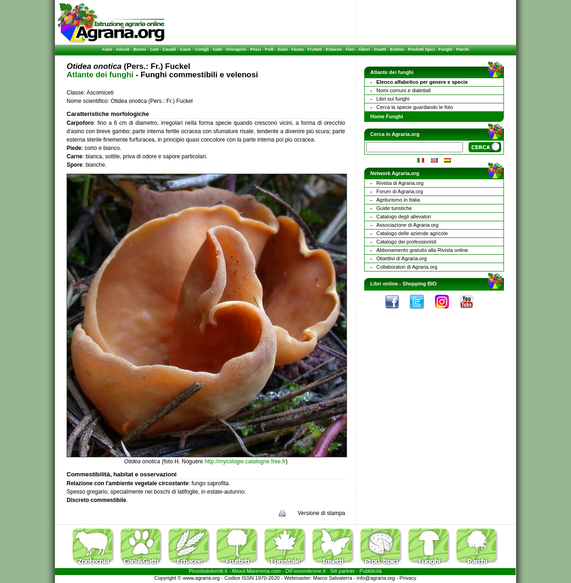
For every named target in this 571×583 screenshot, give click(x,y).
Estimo (397, 49)
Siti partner (342, 571)
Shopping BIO (419, 283)
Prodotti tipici (421, 49)
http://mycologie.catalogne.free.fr (245, 461)
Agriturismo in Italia (398, 200)
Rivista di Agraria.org (400, 183)
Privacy (408, 578)
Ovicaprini (236, 49)
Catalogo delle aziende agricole (412, 233)
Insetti (380, 49)
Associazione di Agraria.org (407, 225)
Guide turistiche (394, 208)
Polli (269, 49)
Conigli (202, 49)
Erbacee (334, 49)
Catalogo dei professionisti (406, 241)
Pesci (255, 49)
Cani (154, 49)
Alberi (364, 49)
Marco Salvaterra (332, 578)
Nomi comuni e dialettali (403, 90)
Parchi (462, 49)
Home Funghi (386, 116)
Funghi (445, 49)
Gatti (218, 49)
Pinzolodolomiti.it (208, 571)
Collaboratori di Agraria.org (406, 267)
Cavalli (169, 49)
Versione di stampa (321, 513)
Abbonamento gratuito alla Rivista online (422, 250)
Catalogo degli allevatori (403, 216)
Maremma (258, 571)
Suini (283, 49)
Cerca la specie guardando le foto (414, 107)
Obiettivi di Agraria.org (401, 258)
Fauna (298, 49)
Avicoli (122, 49)
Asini (107, 49)
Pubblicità (371, 571)
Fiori (350, 49)
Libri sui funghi (392, 99)
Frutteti (314, 49)
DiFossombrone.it (306, 571)
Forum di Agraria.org (399, 191)
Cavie (185, 49)
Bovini (139, 49)
